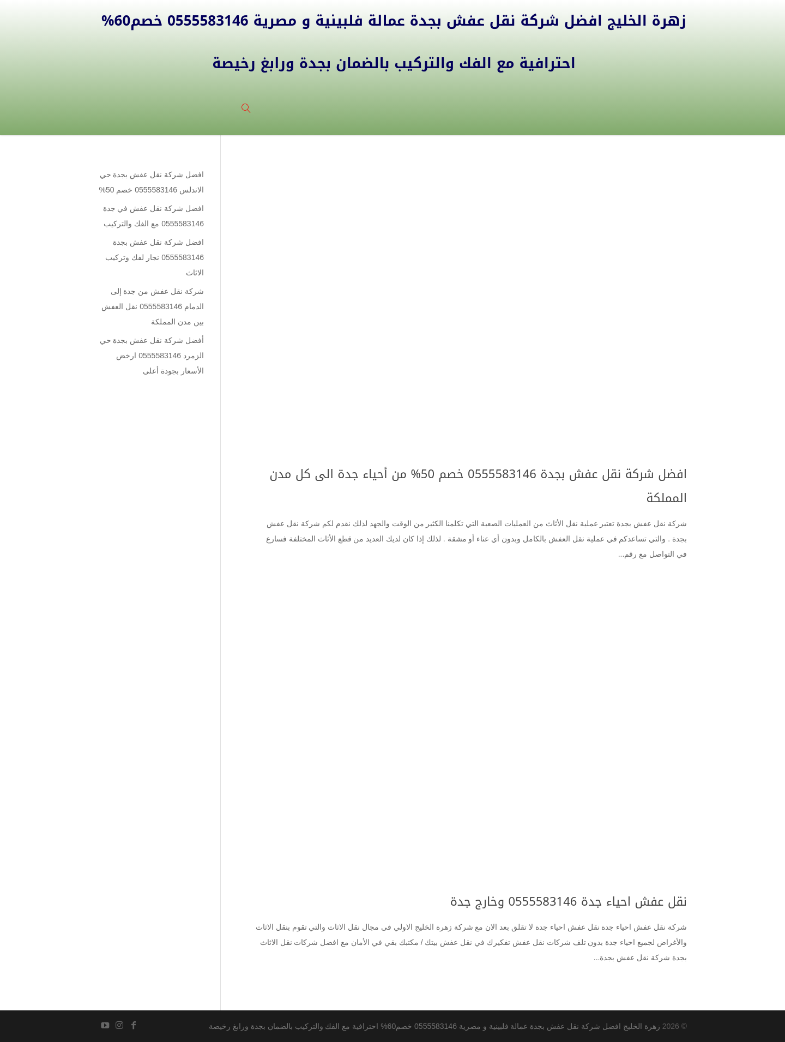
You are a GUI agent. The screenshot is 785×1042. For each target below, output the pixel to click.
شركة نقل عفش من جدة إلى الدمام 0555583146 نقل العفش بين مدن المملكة (152, 306)
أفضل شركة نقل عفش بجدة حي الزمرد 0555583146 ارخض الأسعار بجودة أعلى (152, 355)
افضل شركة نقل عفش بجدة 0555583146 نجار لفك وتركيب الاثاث (154, 257)
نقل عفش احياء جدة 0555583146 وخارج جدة (568, 901)
